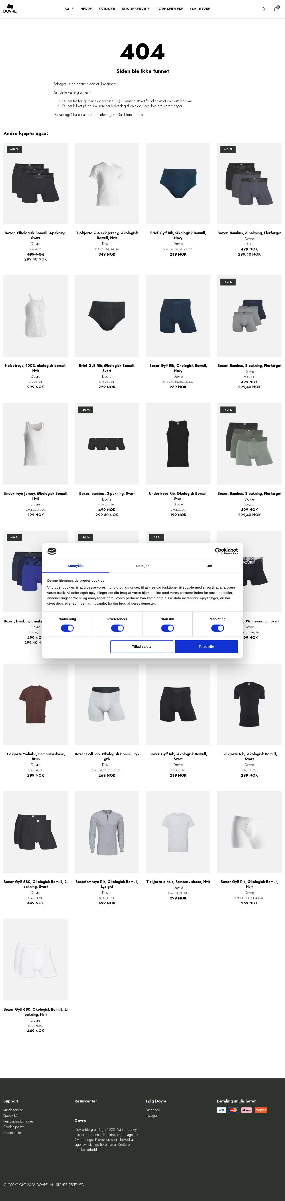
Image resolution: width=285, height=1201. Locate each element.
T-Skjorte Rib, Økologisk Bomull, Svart (249, 757)
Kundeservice (136, 9)
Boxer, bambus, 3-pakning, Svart (107, 493)
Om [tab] (209, 566)
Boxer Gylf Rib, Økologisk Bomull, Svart (178, 757)
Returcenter (86, 1101)
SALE (69, 9)
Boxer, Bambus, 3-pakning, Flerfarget (249, 233)
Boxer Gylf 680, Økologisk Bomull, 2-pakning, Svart (36, 884)
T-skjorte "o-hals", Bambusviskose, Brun (35, 757)
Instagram (152, 1115)
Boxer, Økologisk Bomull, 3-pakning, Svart (36, 235)
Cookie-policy (13, 1127)
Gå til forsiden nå (130, 114)
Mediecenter (12, 1132)
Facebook (153, 1110)
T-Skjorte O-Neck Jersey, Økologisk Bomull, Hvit (107, 235)
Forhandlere (170, 9)
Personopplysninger (18, 1121)
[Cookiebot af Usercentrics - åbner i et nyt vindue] (218, 551)
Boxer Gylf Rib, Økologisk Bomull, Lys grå (107, 757)
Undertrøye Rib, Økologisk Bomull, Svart (178, 496)
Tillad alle (206, 647)
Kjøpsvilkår (10, 1115)
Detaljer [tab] (142, 566)
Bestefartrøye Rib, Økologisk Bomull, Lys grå (106, 884)
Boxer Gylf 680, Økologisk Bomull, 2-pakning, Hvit (36, 1012)
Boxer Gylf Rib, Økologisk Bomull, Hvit (249, 884)
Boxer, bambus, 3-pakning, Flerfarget (36, 621)
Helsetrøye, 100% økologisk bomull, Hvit (36, 368)
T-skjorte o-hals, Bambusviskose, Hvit (178, 881)
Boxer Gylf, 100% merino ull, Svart (249, 621)
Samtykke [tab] (76, 566)
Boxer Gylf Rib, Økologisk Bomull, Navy (178, 368)
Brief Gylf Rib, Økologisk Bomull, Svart (107, 368)
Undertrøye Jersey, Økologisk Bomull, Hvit (36, 496)
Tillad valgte (141, 647)
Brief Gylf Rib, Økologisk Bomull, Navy (178, 235)
